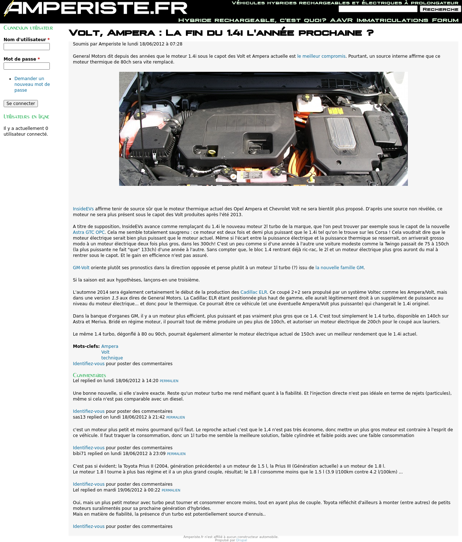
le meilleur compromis (321, 56)
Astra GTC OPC (89, 232)
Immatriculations (392, 19)
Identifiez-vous (89, 363)
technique (112, 357)
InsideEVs (84, 208)
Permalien (169, 381)
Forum (445, 19)
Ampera (109, 346)
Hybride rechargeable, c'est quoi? (252, 19)
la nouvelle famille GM (339, 267)
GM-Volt (81, 267)
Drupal (241, 540)
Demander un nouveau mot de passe (32, 84)
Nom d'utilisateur (27, 39)
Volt (105, 352)
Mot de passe (22, 59)
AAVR (341, 19)
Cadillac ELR (253, 292)
